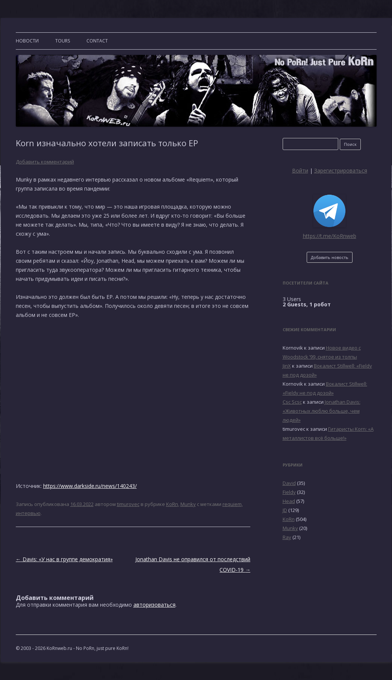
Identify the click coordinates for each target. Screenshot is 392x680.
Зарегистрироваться (340, 170)
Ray (287, 537)
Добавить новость (329, 257)
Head (289, 501)
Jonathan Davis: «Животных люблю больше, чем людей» (321, 410)
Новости (27, 41)
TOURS (62, 41)
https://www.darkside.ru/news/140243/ (90, 485)
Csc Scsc (292, 401)
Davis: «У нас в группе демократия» (64, 559)
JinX (287, 365)
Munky (188, 504)
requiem (232, 504)
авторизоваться (154, 604)
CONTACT (97, 41)
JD (285, 510)
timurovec (128, 504)
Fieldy (289, 492)
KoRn (172, 504)
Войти (300, 170)
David (289, 483)
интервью (28, 513)
